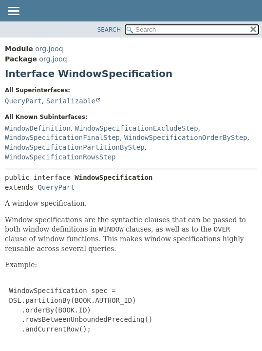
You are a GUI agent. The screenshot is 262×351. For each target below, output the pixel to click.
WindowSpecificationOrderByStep (185, 137)
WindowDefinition (38, 128)
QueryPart (23, 101)
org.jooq (49, 49)
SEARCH (109, 29)
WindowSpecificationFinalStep (62, 137)
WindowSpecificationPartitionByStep (75, 147)
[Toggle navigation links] (13, 12)
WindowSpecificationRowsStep (60, 157)
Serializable (70, 101)
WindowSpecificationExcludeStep (136, 128)
